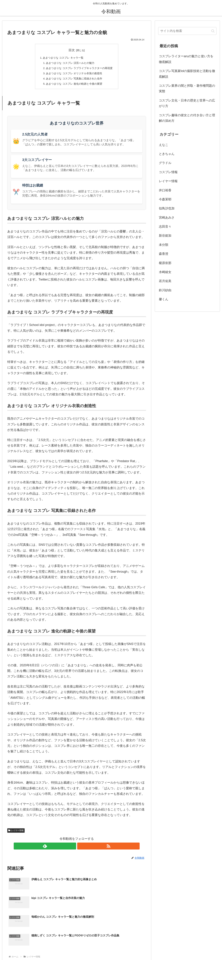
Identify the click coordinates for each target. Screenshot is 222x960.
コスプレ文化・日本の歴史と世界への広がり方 (187, 103)
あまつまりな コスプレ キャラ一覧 (62, 58)
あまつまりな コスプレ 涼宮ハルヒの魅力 (70, 63)
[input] (187, 31)
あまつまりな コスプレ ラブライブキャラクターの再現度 (79, 69)
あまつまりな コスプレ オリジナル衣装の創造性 (74, 74)
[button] (213, 31)
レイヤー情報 (16, 833)
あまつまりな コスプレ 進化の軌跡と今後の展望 (74, 86)
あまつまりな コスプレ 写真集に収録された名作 (74, 80)
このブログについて (206, 949)
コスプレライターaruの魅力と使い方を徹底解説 (186, 58)
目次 (72, 50)
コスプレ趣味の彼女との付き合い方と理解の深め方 (187, 117)
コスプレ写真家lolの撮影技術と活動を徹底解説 (187, 73)
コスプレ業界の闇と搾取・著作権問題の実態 (187, 88)
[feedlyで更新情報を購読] (72, 848)
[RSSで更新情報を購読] (80, 848)
